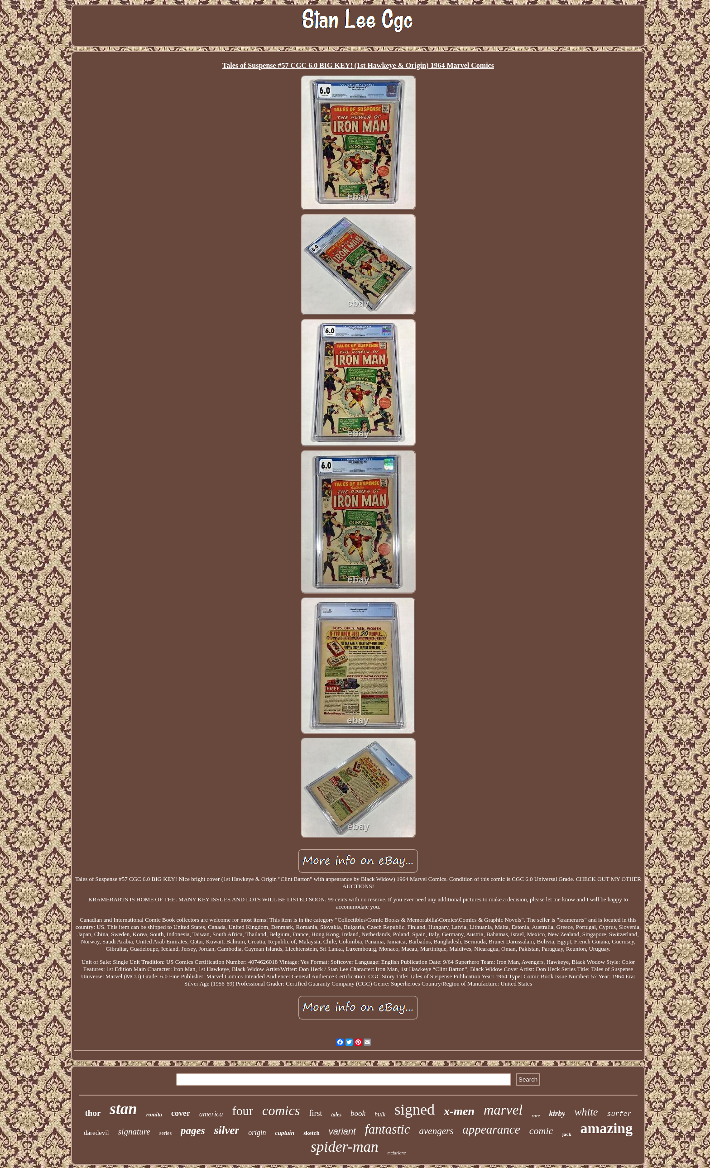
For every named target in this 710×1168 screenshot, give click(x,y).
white (586, 1112)
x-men (459, 1111)
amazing (606, 1128)
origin (257, 1132)
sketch (311, 1133)
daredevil (96, 1132)
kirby (557, 1113)
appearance (491, 1129)
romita (154, 1114)
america (211, 1114)
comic (541, 1130)
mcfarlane (397, 1152)
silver (227, 1130)
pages (193, 1130)
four (242, 1111)
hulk (379, 1114)
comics (281, 1110)
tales (336, 1114)
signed (414, 1109)
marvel (503, 1110)
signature (134, 1131)
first (315, 1113)
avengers (436, 1130)
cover (180, 1113)
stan (123, 1109)
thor (93, 1113)
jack (566, 1134)
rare (536, 1115)
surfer (619, 1114)
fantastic (387, 1129)
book (357, 1113)
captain (284, 1133)
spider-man (345, 1147)
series (165, 1133)
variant (342, 1131)
